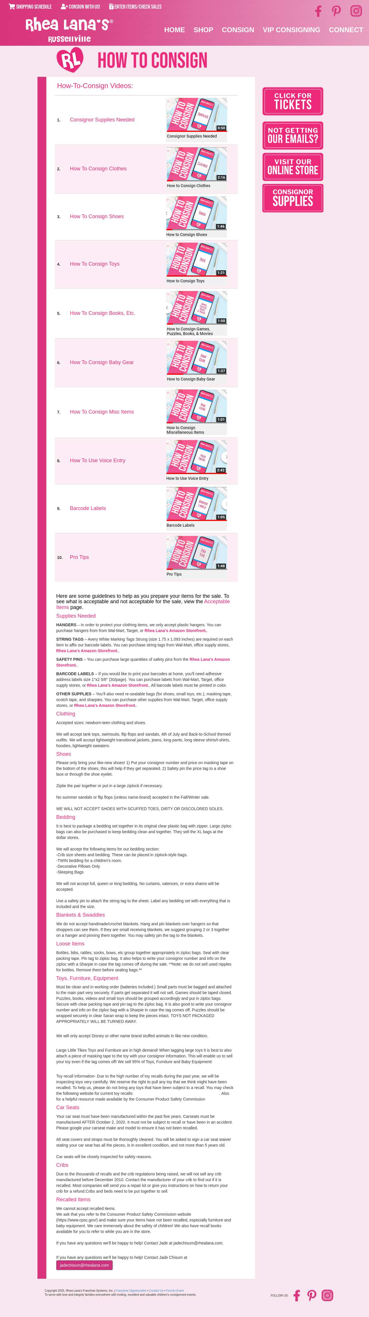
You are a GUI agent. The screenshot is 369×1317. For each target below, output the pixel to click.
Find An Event (175, 1290)
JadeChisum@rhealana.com (84, 1265)
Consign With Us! (80, 6)
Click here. (215, 1099)
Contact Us (156, 1290)
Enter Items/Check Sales (135, 6)
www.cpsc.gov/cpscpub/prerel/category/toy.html (177, 1093)
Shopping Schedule (30, 6)
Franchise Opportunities (131, 1290)
